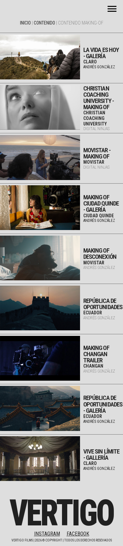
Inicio (25, 22)
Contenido (44, 22)
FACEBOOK (78, 534)
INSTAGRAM (47, 534)
